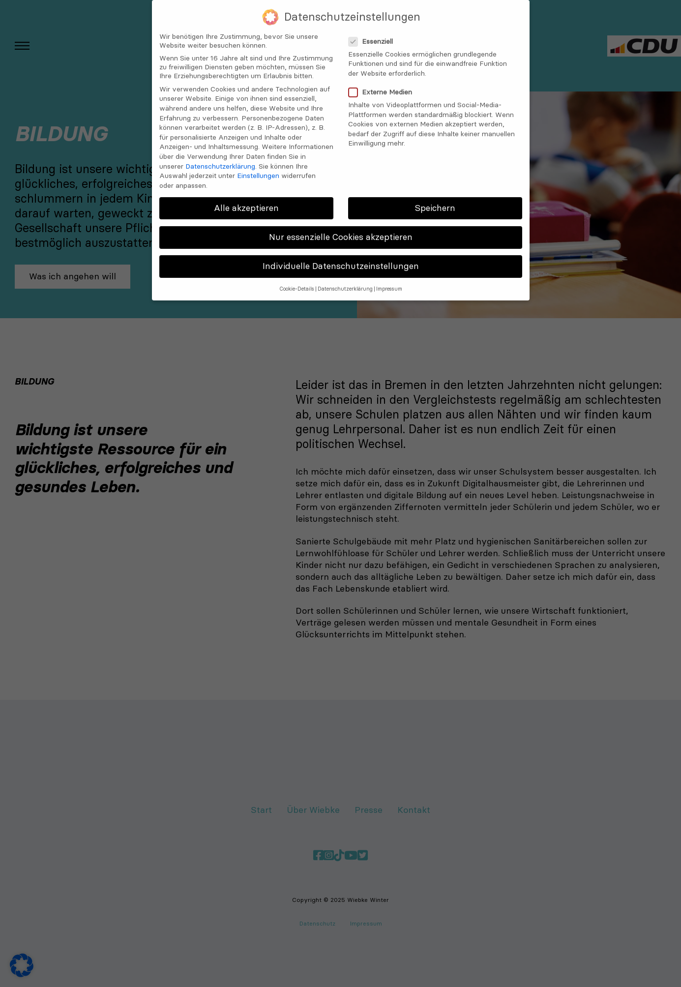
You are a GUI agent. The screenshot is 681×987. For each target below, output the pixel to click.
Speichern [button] (435, 200)
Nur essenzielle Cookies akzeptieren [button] (341, 229)
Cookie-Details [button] (296, 281)
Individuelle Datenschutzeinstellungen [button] (341, 258)
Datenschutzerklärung (220, 158)
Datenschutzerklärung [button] (345, 281)
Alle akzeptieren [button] (246, 200)
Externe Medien (383, 84)
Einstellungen (258, 168)
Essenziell (373, 34)
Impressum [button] (389, 281)
